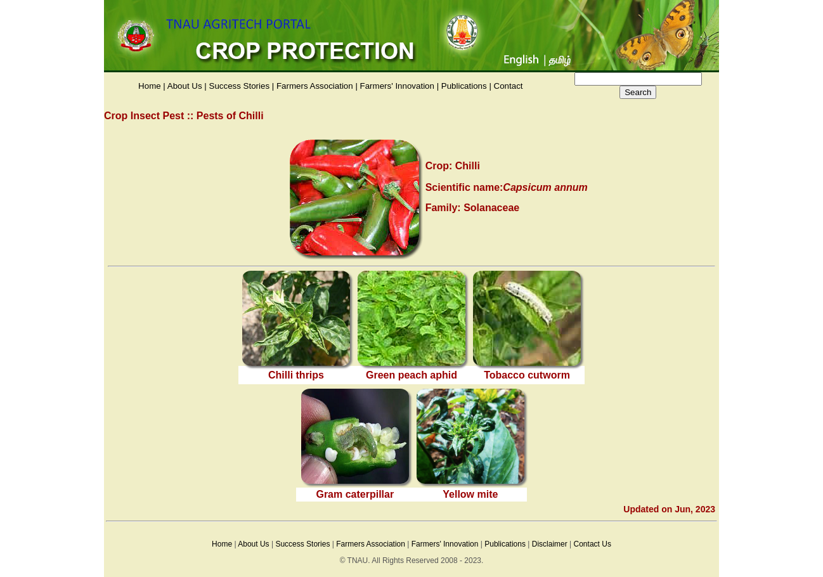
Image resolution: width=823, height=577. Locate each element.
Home (149, 86)
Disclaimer (549, 544)
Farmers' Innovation (397, 86)
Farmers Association (314, 86)
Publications (464, 86)
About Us (184, 86)
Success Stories (239, 86)
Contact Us (592, 544)
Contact (508, 86)
